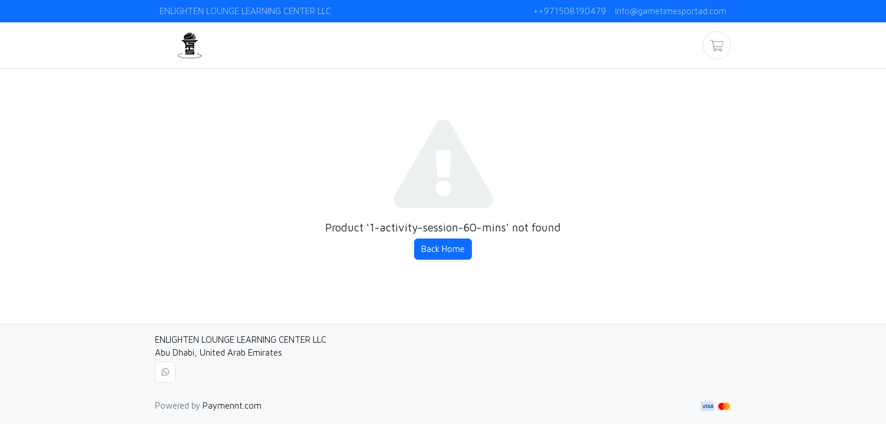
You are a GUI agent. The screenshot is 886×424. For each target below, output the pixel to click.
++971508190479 (569, 11)
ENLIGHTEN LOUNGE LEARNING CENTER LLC (245, 11)
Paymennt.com (232, 405)
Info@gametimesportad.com (670, 11)
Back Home (443, 249)
